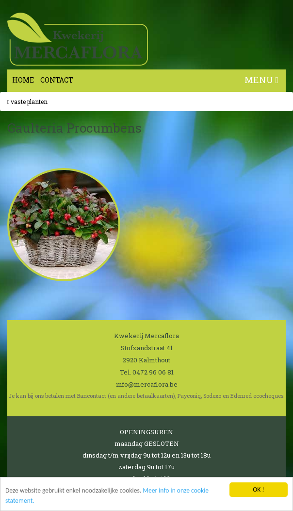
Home (23, 80)
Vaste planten (27, 101)
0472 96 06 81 (153, 372)
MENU (261, 79)
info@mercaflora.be (147, 384)
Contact (56, 80)
